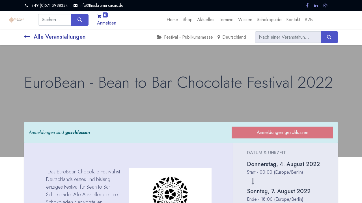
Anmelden (106, 23)
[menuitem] (172, 19)
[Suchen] (79, 19)
